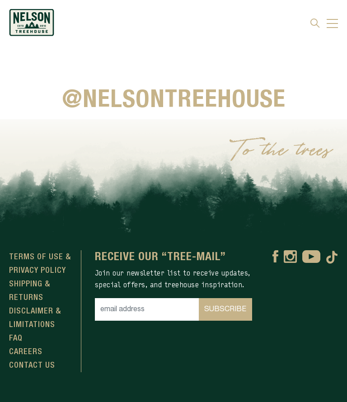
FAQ (16, 338)
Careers (25, 351)
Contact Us (32, 365)
